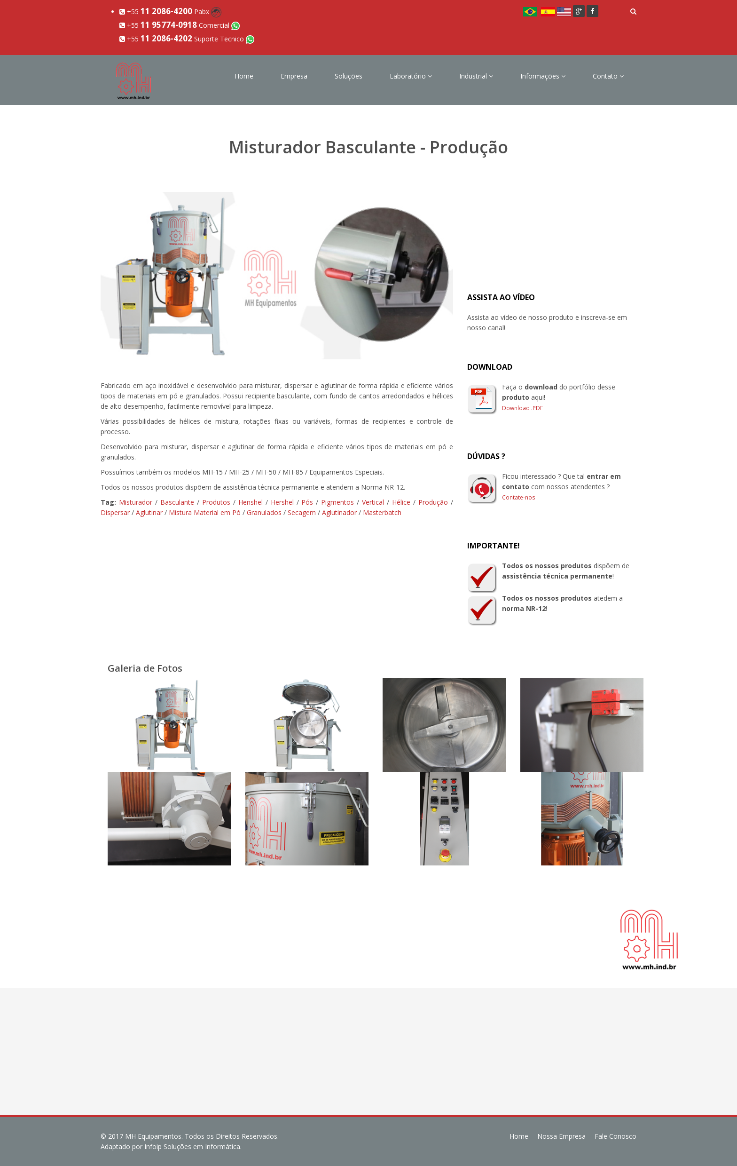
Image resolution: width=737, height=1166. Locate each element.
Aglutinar (149, 512)
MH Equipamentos (153, 1136)
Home (244, 75)
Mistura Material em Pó (205, 512)
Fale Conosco (615, 1136)
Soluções (348, 75)
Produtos (216, 502)
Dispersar (115, 512)
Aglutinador (339, 512)
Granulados (264, 512)
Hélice (401, 502)
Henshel (250, 502)
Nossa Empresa (561, 1136)
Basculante (177, 502)
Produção (433, 502)
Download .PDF (522, 408)
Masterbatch (382, 512)
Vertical (373, 502)
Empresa (294, 75)
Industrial (476, 75)
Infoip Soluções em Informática (192, 1146)
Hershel (282, 502)
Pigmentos (337, 502)
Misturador (135, 502)
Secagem (302, 512)
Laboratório (411, 75)
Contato (608, 75)
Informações (542, 75)
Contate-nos (518, 497)
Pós (307, 502)
